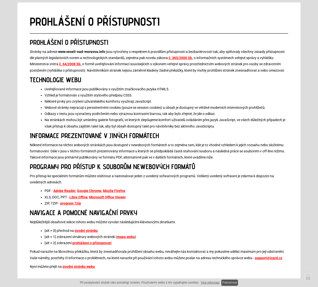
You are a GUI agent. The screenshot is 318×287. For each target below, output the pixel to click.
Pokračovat (229, 282)
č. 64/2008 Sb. (70, 64)
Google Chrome (89, 191)
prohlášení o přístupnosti (91, 243)
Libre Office (78, 197)
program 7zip (70, 203)
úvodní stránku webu (79, 267)
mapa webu (126, 237)
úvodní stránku (86, 231)
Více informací (210, 282)
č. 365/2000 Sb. (181, 58)
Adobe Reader (64, 191)
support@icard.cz (268, 258)
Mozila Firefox (114, 191)
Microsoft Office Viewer (107, 197)
